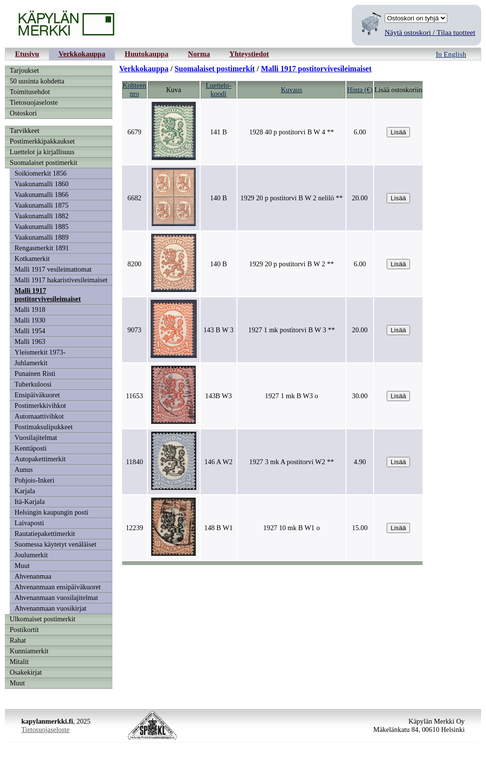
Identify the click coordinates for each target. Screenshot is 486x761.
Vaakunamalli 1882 (42, 216)
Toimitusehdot (30, 92)
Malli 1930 (30, 320)
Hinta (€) (359, 90)
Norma (199, 53)
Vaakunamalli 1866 (42, 194)
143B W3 (218, 396)
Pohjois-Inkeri (34, 480)
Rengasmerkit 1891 (42, 248)
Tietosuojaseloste (34, 102)
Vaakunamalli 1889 (42, 237)
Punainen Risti (35, 373)
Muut (22, 565)
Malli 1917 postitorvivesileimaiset (48, 295)
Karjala (25, 491)
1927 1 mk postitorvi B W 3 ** (291, 330)
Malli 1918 (30, 309)
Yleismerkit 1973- (40, 352)
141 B (218, 132)
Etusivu (27, 53)
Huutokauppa (146, 53)
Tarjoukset (24, 70)
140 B (218, 198)
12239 (134, 528)
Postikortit (24, 629)
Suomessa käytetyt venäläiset (55, 544)
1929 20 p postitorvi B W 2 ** (291, 264)
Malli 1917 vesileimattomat (53, 269)
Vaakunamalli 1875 (42, 205)
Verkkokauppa (82, 53)
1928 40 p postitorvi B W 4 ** (291, 132)
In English (451, 54)
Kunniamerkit (29, 651)
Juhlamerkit (31, 363)
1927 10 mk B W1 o (291, 528)
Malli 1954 (30, 331)
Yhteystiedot (249, 53)
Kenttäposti (31, 448)
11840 (134, 462)
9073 (134, 330)
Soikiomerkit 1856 (41, 173)
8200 (134, 264)
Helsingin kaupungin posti (51, 512)
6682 (134, 198)
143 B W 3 (219, 330)
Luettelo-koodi (219, 89)
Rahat (18, 640)
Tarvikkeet (24, 130)
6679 (134, 132)
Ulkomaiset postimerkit (43, 619)
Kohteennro (134, 89)
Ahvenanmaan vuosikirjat (50, 608)
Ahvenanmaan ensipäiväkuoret (58, 587)
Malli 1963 (30, 341)
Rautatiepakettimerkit (45, 533)
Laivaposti (29, 523)
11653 (134, 396)
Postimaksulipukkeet (44, 427)
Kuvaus (291, 90)
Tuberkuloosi (33, 384)
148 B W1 (218, 528)
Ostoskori (23, 113)
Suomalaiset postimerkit (44, 162)
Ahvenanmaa (33, 576)
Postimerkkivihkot (40, 405)
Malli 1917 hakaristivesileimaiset (61, 280)
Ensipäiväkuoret (37, 395)
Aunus (24, 469)
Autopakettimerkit (40, 459)
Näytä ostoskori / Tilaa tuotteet (430, 32)
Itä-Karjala (30, 501)
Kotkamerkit (32, 258)
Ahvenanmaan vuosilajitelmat (56, 597)
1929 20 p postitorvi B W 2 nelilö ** (291, 198)
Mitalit (19, 661)
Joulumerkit (31, 555)
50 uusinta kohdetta (37, 81)
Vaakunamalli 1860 (42, 184)
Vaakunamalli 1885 (42, 226)
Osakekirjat (26, 672)
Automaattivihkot (39, 416)
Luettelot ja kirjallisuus (42, 152)
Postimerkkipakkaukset (42, 141)
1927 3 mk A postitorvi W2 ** (291, 462)
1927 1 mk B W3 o (291, 396)
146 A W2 (218, 462)
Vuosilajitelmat (36, 437)
